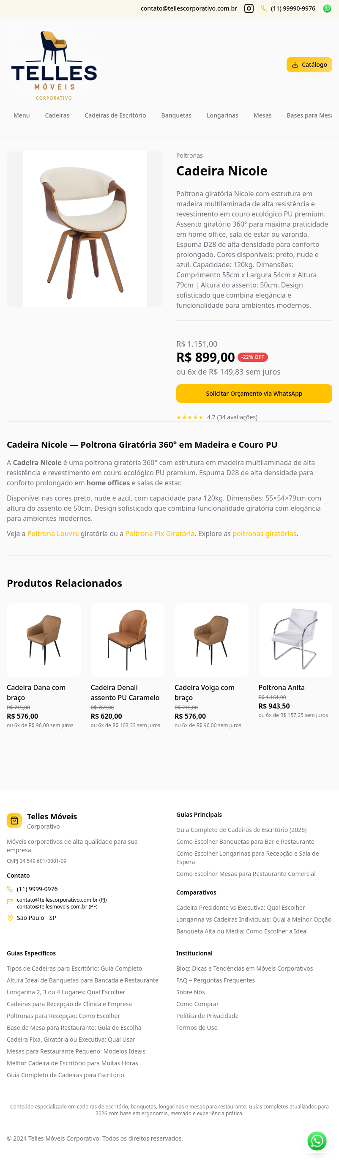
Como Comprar (197, 1004)
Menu (22, 115)
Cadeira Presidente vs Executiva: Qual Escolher (240, 907)
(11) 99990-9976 (293, 8)
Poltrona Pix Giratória (159, 533)
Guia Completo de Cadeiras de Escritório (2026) (241, 830)
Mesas (263, 115)
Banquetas (176, 115)
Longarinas (222, 115)
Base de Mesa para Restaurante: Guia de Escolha (74, 1027)
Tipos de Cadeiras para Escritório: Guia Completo (74, 968)
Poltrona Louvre (53, 533)
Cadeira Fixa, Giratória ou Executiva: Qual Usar (71, 1039)
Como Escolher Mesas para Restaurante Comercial (246, 874)
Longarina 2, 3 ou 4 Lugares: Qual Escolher (66, 992)
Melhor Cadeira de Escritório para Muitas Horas (72, 1063)
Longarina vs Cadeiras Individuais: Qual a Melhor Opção (253, 919)
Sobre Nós (190, 992)
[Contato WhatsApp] (317, 1141)
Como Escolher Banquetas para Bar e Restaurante (245, 841)
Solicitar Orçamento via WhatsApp (254, 393)
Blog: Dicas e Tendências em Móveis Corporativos (244, 968)
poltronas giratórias (264, 533)
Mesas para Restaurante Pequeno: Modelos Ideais (76, 1051)
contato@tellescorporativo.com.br (189, 8)
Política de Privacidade (207, 1016)
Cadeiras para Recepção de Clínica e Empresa (69, 1004)
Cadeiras (57, 115)
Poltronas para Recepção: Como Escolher (63, 1016)
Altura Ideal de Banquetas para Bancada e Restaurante (83, 980)
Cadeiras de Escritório (115, 115)
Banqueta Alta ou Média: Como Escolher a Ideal (242, 931)
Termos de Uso (197, 1027)
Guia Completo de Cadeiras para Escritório (65, 1075)
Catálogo (309, 64)
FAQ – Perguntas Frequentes (215, 980)
